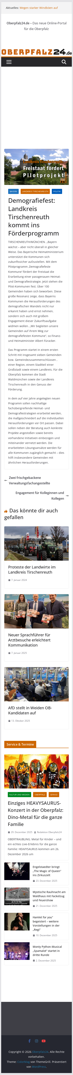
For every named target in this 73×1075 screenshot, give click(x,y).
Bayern (13, 191)
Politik (57, 191)
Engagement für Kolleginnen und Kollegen (42, 496)
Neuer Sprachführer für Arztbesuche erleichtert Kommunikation (29, 640)
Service (54, 794)
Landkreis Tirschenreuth (35, 191)
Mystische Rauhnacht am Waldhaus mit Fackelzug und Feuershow (49, 896)
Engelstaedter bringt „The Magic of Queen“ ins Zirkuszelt (47, 871)
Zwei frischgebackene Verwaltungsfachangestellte (27, 481)
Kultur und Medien (19, 794)
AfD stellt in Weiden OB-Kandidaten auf (30, 710)
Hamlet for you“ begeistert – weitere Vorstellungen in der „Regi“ (46, 923)
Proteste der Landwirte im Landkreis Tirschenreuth (32, 569)
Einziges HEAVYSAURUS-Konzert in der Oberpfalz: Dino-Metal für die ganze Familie (35, 813)
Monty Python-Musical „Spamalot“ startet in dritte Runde (47, 951)
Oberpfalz (40, 794)
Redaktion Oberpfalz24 (49, 832)
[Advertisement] (36, 102)
